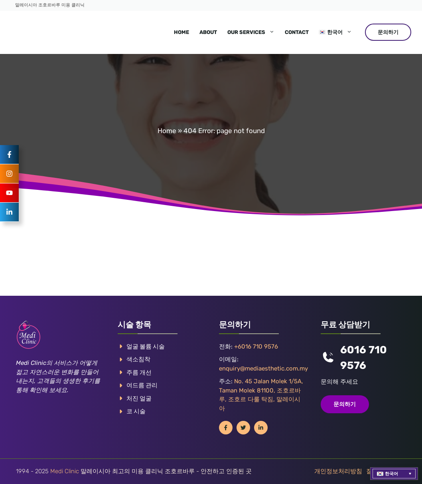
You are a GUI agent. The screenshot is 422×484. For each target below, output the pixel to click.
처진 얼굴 (139, 398)
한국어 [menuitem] (391, 473)
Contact (297, 32)
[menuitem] (335, 32)
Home (181, 32)
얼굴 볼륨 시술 (145, 346)
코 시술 (136, 411)
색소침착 (138, 359)
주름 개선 (139, 372)
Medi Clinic (64, 471)
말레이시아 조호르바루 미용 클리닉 (50, 5)
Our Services (253, 32)
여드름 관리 (142, 385)
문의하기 (388, 32)
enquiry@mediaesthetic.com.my (263, 368)
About (208, 32)
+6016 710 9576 (256, 346)
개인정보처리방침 (338, 471)
